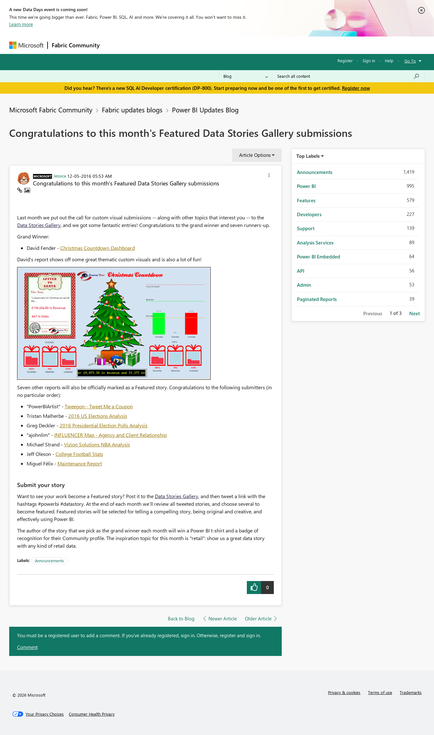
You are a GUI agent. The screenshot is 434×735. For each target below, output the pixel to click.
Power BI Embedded (318, 256)
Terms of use (380, 692)
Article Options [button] (255, 155)
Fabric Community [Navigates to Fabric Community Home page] (76, 45)
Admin (304, 285)
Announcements (49, 560)
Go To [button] (410, 60)
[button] (269, 176)
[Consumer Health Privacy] (92, 714)
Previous (372, 313)
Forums (114, 45)
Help (389, 60)
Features (306, 200)
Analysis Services (315, 242)
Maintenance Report (79, 463)
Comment (27, 647)
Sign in (369, 60)
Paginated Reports (317, 299)
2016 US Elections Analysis (97, 415)
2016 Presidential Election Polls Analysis (104, 425)
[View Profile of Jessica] (59, 175)
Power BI (306, 186)
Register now (356, 88)
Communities (196, 45)
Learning (249, 45)
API (300, 271)
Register (345, 60)
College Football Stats (79, 454)
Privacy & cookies (344, 692)
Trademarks (411, 692)
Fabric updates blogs (132, 109)
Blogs (225, 45)
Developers (309, 214)
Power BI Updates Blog (205, 109)
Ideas (168, 45)
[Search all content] (348, 76)
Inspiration (142, 45)
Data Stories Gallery (39, 225)
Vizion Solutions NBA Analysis (97, 444)
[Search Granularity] (246, 76)
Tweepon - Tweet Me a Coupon (99, 406)
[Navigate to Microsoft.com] (26, 45)
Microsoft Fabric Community (50, 109)
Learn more (21, 24)
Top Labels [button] (308, 156)
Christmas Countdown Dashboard (97, 247)
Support (275, 45)
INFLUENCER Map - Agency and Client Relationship (110, 434)
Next (414, 313)
